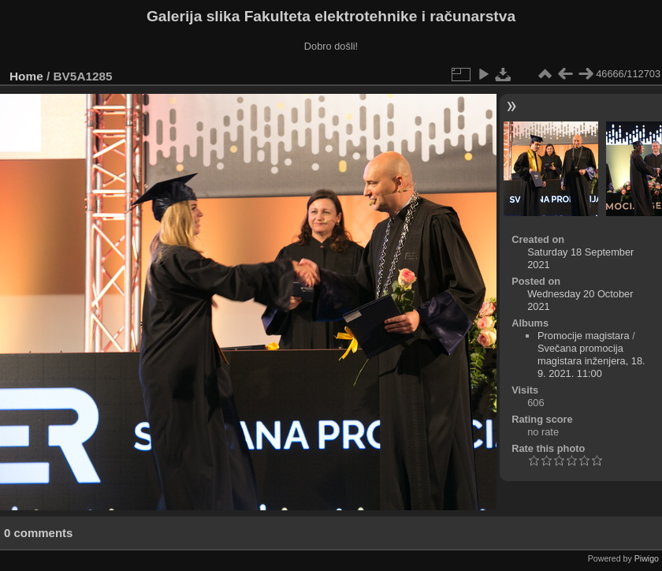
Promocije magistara (583, 335)
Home (26, 76)
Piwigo (646, 558)
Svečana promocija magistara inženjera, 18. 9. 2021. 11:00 (591, 360)
